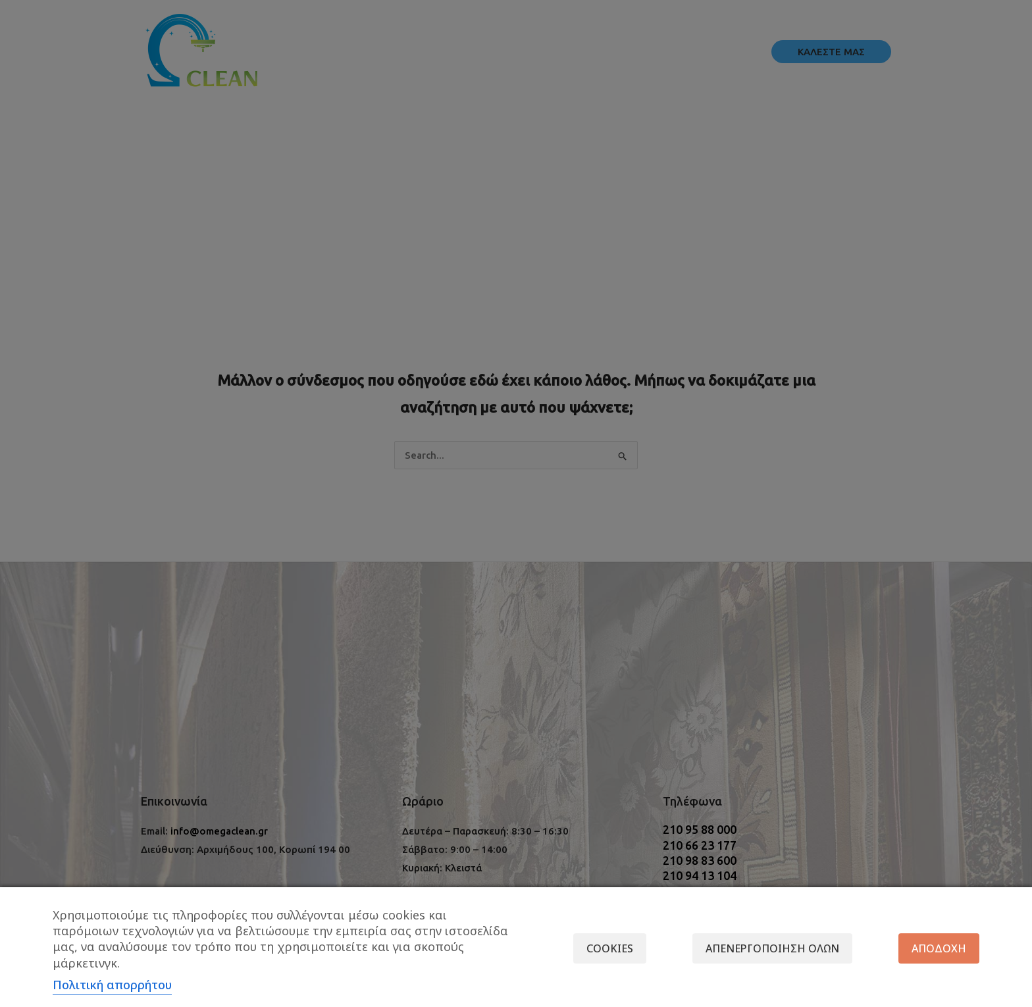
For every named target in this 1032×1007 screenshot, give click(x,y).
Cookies (609, 948)
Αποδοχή (939, 948)
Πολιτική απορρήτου (112, 985)
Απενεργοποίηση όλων (772, 948)
